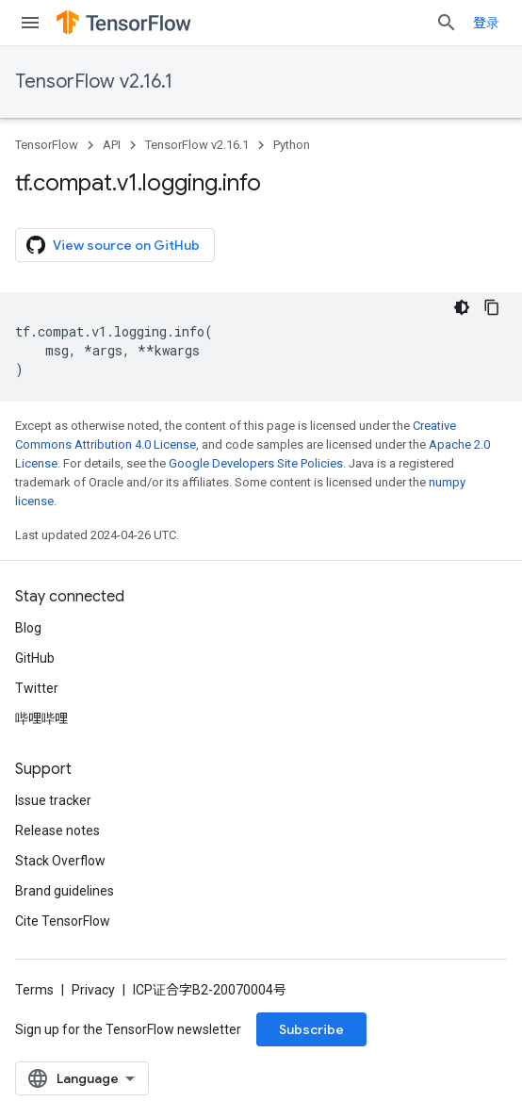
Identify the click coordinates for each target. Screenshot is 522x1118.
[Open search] (446, 22)
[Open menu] (30, 22)
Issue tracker (53, 800)
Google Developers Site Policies (256, 463)
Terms (34, 989)
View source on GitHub (113, 245)
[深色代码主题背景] (462, 307)
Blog (28, 627)
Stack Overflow (60, 860)
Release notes (57, 830)
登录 (486, 22)
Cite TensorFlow (62, 921)
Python (291, 145)
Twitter (36, 688)
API (112, 145)
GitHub (35, 658)
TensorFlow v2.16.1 (93, 81)
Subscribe (311, 1029)
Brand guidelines (64, 890)
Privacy (93, 989)
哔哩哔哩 (41, 718)
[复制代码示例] (492, 307)
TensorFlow (46, 145)
